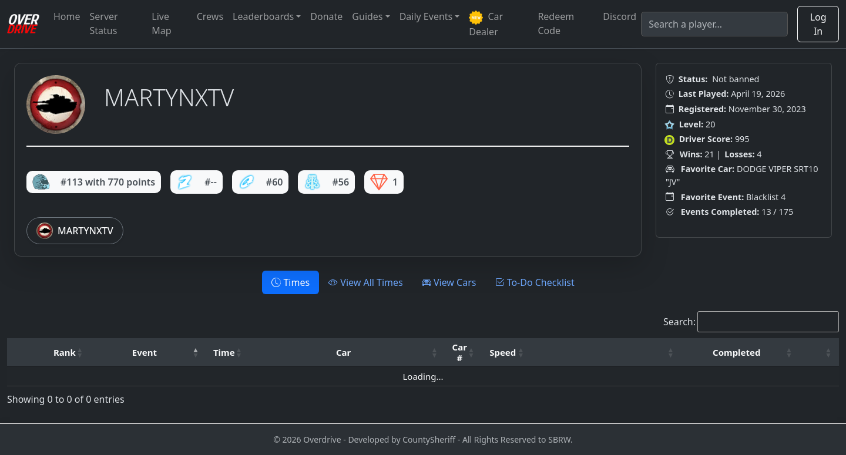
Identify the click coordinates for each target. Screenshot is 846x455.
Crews (210, 16)
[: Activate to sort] (607, 352)
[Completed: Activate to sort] (740, 352)
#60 (260, 182)
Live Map (161, 23)
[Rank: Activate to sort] (68, 352)
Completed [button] (736, 352)
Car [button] (343, 352)
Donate (326, 16)
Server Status (104, 23)
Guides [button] (367, 16)
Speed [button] (502, 352)
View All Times (365, 282)
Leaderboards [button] (263, 16)
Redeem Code (556, 23)
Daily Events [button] (426, 16)
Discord (619, 16)
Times (290, 282)
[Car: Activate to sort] (347, 352)
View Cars (449, 282)
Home (66, 16)
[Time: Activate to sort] (228, 352)
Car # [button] (459, 352)
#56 (326, 182)
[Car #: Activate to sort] (463, 352)
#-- (196, 182)
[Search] (714, 24)
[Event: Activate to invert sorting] (148, 352)
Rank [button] (64, 352)
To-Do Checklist (534, 282)
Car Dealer (486, 24)
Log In (818, 24)
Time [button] (224, 352)
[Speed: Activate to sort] (507, 352)
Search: (679, 321)
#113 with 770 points (93, 182)
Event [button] (144, 352)
